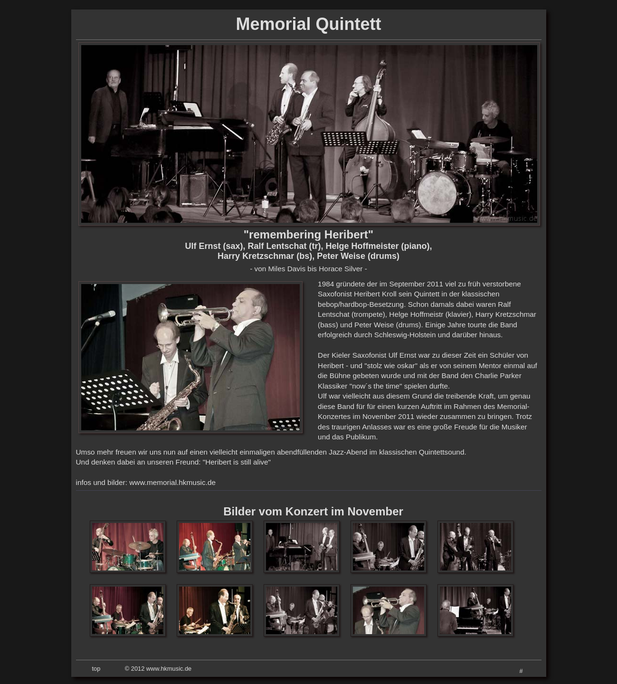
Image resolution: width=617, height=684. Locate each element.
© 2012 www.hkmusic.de (158, 668)
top (96, 668)
